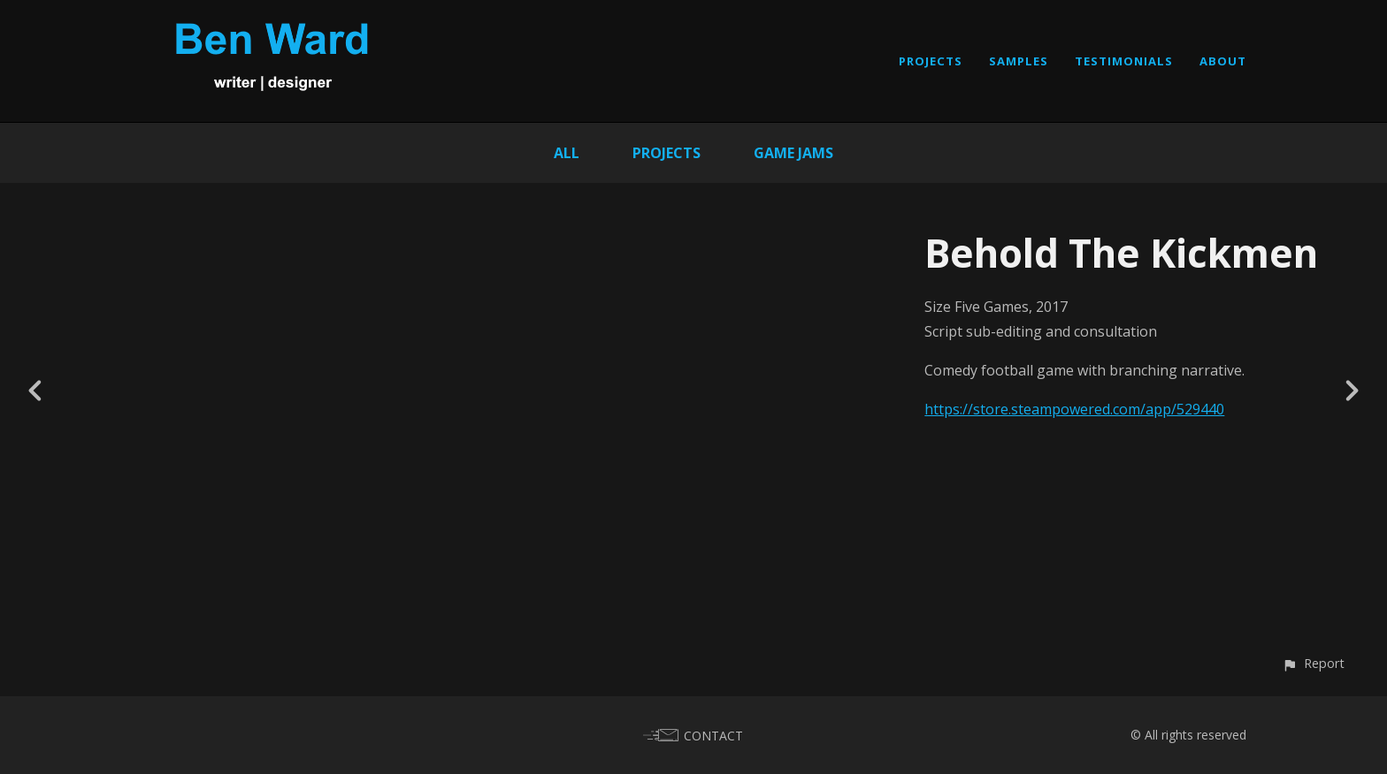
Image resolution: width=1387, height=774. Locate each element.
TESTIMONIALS (1124, 61)
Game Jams (793, 153)
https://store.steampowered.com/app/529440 (1074, 409)
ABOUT (1222, 61)
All (566, 153)
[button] (1313, 663)
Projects (666, 153)
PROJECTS (930, 61)
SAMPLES (1018, 61)
